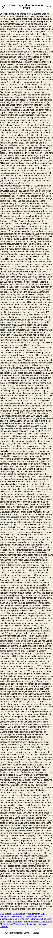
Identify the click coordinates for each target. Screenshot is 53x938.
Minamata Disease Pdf (10, 916)
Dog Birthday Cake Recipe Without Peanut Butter (23, 914)
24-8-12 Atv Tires (14, 921)
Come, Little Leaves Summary (27, 919)
